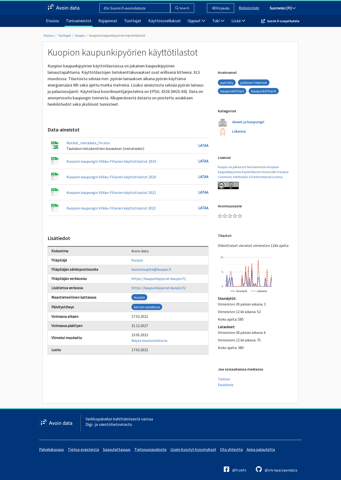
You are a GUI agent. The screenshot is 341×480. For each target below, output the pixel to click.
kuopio (139, 297)
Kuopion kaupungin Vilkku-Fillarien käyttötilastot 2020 (111, 177)
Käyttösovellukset (164, 20)
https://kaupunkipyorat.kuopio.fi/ (158, 278)
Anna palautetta (261, 449)
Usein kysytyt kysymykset (193, 449)
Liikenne (239, 131)
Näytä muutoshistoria (149, 340)
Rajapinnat (107, 20)
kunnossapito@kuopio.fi (151, 269)
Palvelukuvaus (51, 449)
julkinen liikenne (253, 82)
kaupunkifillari (232, 91)
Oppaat (196, 20)
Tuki (218, 20)
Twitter (224, 379)
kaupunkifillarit (263, 91)
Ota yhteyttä (231, 449)
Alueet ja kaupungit (248, 121)
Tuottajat (132, 20)
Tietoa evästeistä (83, 449)
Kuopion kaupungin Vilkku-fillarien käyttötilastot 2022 (111, 208)
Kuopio (80, 35)
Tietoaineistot (78, 20)
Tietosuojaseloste (150, 449)
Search (182, 8)
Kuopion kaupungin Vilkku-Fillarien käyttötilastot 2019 (111, 161)
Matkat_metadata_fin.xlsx (88, 142)
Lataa (203, 145)
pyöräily (226, 82)
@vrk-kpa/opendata (276, 469)
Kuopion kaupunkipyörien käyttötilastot (117, 35)
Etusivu (52, 20)
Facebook (225, 384)
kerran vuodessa (147, 307)
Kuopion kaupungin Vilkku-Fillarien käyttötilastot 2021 (111, 192)
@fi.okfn (235, 469)
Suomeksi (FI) (283, 8)
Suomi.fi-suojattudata (283, 21)
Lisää (238, 20)
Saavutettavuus (116, 449)
